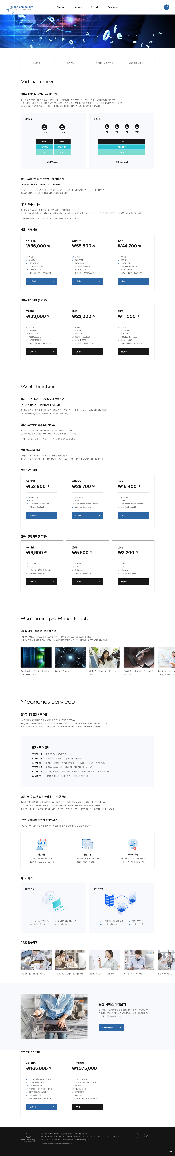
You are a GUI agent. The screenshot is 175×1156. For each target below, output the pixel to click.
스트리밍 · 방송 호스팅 (104, 63)
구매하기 (78, 1107)
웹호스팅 (70, 63)
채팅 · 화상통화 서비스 (138, 63)
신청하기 (33, 281)
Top (170, 1152)
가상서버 (36, 63)
